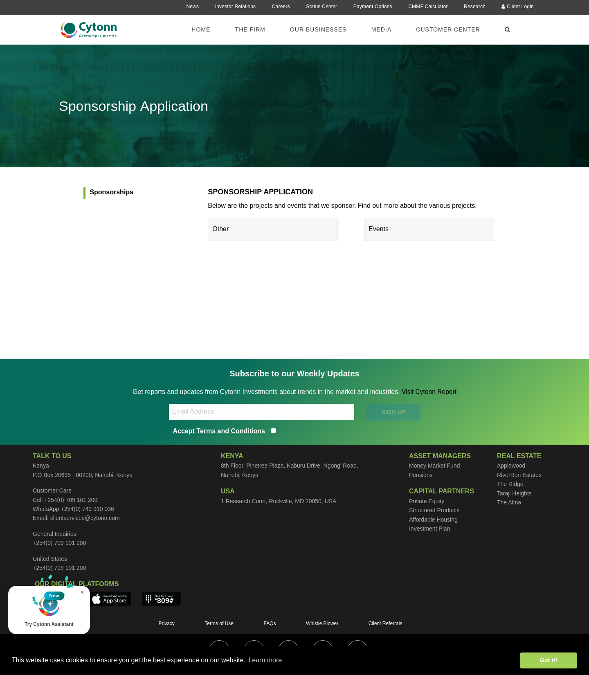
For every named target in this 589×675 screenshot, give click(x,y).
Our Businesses (318, 29)
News (192, 6)
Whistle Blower (322, 623)
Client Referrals (385, 623)
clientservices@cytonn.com (85, 518)
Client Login (517, 6)
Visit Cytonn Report (429, 391)
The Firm (250, 29)
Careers (281, 6)
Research (475, 6)
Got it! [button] (548, 660)
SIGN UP (393, 412)
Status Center (321, 6)
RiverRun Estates (519, 475)
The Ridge (510, 484)
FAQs (269, 623)
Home (200, 29)
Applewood (511, 465)
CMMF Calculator (427, 6)
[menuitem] (206, 29)
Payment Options (372, 6)
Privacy (167, 623)
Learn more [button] (265, 660)
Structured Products (434, 510)
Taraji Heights (514, 493)
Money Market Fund (434, 465)
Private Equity (426, 501)
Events (379, 228)
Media (381, 29)
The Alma (509, 502)
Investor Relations (235, 6)
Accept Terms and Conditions (219, 430)
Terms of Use (219, 623)
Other (220, 228)
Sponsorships (111, 192)
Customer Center (448, 29)
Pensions (421, 475)
